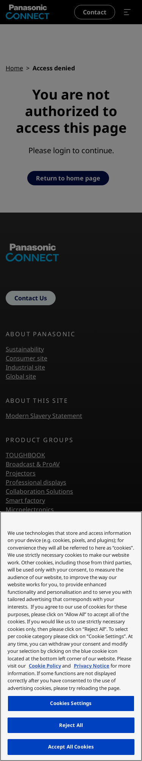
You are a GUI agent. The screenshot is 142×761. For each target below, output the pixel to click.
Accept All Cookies (71, 746)
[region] (71, 636)
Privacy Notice (91, 665)
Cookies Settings (71, 703)
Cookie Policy (45, 665)
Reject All (71, 725)
